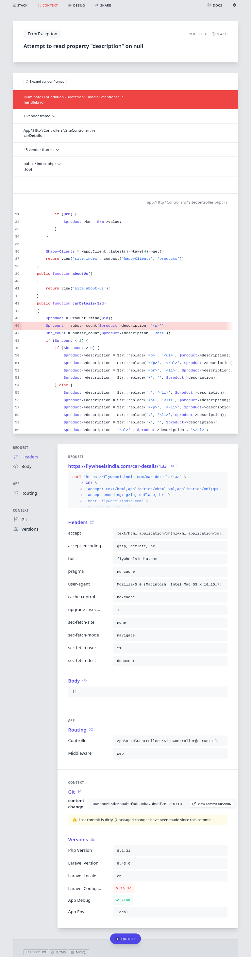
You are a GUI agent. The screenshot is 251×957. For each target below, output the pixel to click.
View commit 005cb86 (211, 804)
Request (20, 448)
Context (21, 510)
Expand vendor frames (45, 81)
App (16, 484)
